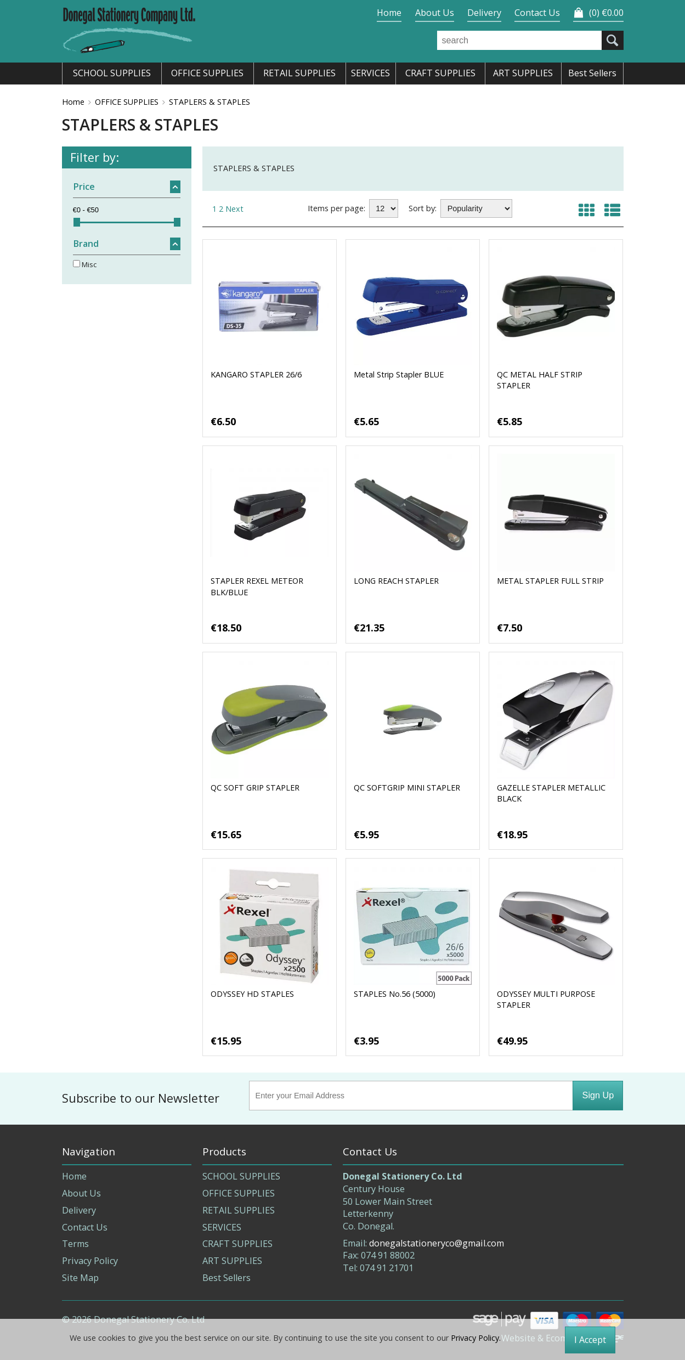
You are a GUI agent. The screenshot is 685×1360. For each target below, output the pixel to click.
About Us (434, 13)
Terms (75, 1244)
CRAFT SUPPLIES (237, 1244)
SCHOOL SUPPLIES (241, 1176)
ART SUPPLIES (232, 1261)
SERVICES (221, 1227)
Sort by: (423, 208)
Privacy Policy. (476, 1338)
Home (389, 13)
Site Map (80, 1278)
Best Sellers (226, 1278)
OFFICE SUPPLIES (126, 102)
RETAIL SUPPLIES (238, 1210)
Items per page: (336, 208)
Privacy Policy (90, 1261)
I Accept (590, 1340)
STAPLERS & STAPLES (209, 102)
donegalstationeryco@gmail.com (436, 1243)
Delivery (484, 13)
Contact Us (537, 13)
